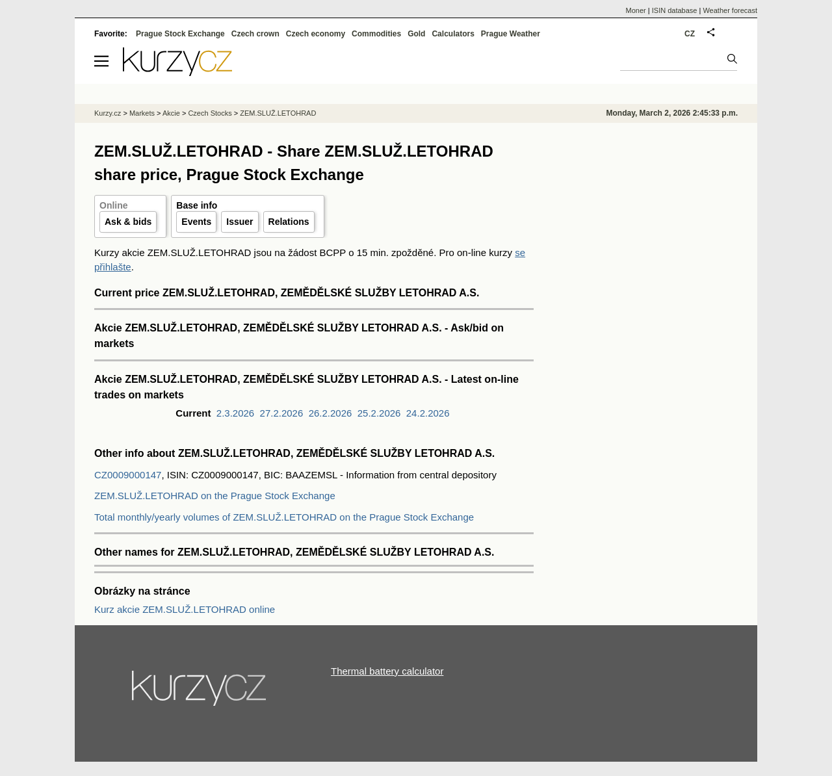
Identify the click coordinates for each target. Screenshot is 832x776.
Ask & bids (128, 221)
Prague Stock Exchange (180, 33)
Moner (636, 10)
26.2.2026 (330, 413)
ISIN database (674, 10)
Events (196, 221)
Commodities (376, 33)
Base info (196, 205)
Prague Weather (510, 33)
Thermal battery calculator (387, 671)
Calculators (453, 33)
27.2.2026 (282, 413)
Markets (142, 113)
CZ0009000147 (127, 474)
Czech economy (315, 33)
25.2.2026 (379, 413)
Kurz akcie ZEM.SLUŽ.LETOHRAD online (184, 609)
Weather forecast (730, 10)
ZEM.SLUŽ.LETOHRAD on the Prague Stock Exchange (214, 495)
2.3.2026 (235, 413)
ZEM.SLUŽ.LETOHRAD (278, 113)
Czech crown (255, 33)
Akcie (171, 113)
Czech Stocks (209, 113)
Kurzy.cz (107, 113)
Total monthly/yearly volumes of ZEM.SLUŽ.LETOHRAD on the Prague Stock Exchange (284, 517)
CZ (689, 33)
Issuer (239, 221)
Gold (416, 33)
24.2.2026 (428, 413)
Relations (288, 221)
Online (113, 205)
